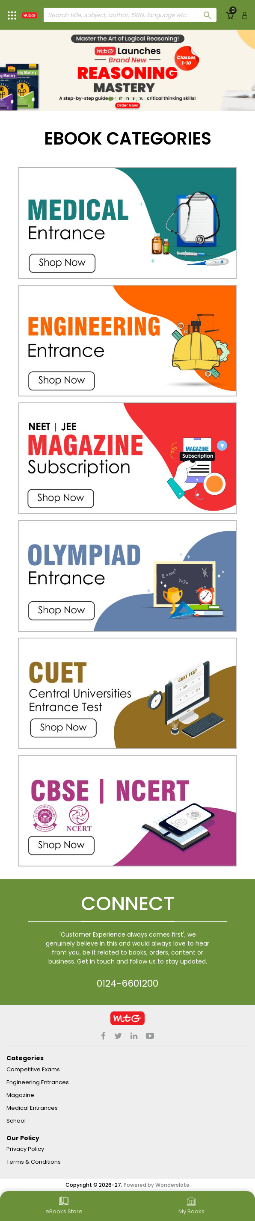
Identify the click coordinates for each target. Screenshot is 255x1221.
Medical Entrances (32, 1108)
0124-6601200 (127, 983)
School (16, 1121)
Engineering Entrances (37, 1082)
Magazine (20, 1095)
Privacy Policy (25, 1149)
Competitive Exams (33, 1069)
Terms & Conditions (33, 1162)
